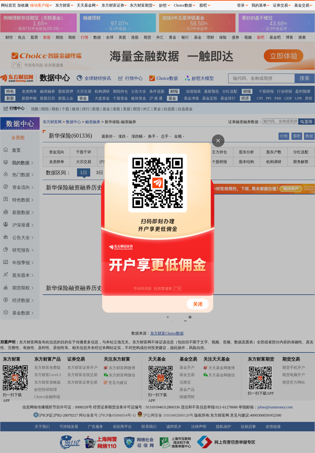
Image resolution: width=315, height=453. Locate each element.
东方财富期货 (141, 5)
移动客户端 (39, 5)
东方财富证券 (113, 5)
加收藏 (23, 5)
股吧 (203, 5)
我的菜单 (259, 5)
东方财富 (62, 5)
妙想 (163, 5)
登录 (241, 5)
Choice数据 (183, 5)
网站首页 (8, 5)
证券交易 (280, 5)
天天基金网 (86, 5)
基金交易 (301, 5)
